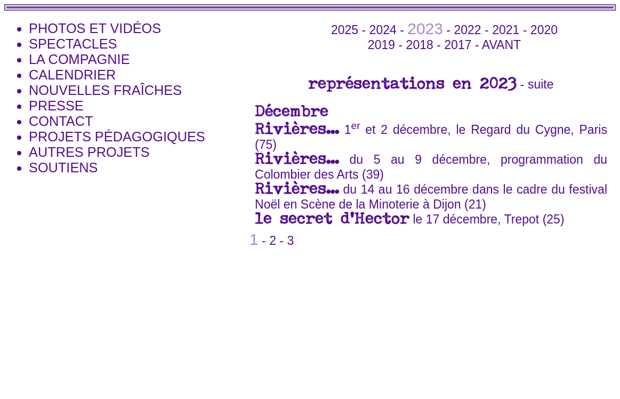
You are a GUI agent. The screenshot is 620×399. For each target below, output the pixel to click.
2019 (381, 45)
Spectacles (73, 43)
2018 (419, 45)
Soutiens (63, 167)
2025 (344, 30)
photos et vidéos (95, 28)
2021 (505, 30)
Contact (61, 121)
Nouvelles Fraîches (105, 90)
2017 (457, 45)
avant (501, 45)
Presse (56, 105)
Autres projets (89, 152)
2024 (383, 30)
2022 (467, 30)
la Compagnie (79, 59)
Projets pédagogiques (117, 136)
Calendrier (72, 74)
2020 (544, 30)
